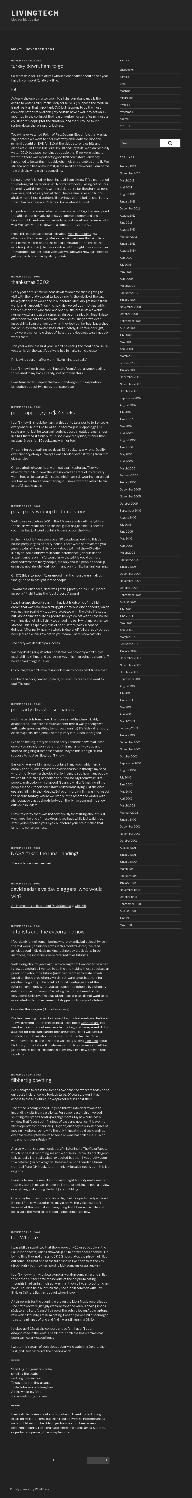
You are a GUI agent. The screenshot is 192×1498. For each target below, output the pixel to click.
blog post (91, 1041)
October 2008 (129, 313)
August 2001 (128, 847)
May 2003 (126, 707)
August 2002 (128, 770)
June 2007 (126, 419)
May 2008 (126, 342)
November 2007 (130, 384)
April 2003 (126, 714)
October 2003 (129, 672)
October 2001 (128, 840)
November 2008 (130, 306)
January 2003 (128, 735)
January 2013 (128, 201)
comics (124, 76)
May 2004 (126, 622)
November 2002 (130, 749)
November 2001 (130, 833)
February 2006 (129, 475)
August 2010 (128, 250)
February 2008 (129, 363)
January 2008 (128, 370)
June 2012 (126, 222)
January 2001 (128, 854)
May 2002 (126, 791)
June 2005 (126, 531)
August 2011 (127, 229)
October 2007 (129, 391)
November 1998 (130, 889)
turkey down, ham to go (37, 66)
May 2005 (126, 538)
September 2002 (130, 763)
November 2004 (130, 580)
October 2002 (129, 756)
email (123, 83)
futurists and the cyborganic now (48, 932)
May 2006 (126, 454)
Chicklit (80, 906)
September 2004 (131, 594)
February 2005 (129, 559)
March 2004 (127, 637)
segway (62, 1009)
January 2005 (128, 566)
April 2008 (126, 349)
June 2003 (126, 700)
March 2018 (127, 180)
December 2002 (130, 742)
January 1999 (128, 882)
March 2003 (127, 721)
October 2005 (129, 503)
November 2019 (130, 173)
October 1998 (128, 896)
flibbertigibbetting (31, 1080)
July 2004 (126, 608)
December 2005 (130, 489)
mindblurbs (126, 97)
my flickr (125, 104)
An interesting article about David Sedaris (41, 906)
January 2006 (128, 482)
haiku (57, 382)
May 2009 (126, 271)
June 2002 (126, 784)
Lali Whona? (24, 1237)
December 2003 (130, 658)
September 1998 (130, 903)
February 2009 (129, 292)
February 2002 (129, 812)
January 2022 (128, 166)
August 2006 (128, 440)
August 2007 (128, 405)
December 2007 (130, 377)
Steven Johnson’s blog (53, 1018)
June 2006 (126, 447)
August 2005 (128, 517)
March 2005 (127, 552)
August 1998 (128, 910)
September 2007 (130, 398)
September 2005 (131, 510)
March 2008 (127, 355)
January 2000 (128, 861)
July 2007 (125, 412)
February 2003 (129, 728)
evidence (24, 863)
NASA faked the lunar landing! (44, 853)
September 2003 (130, 679)
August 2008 (128, 328)
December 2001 (130, 826)
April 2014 (126, 187)
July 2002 (125, 777)
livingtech (35, 13)
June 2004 (126, 615)
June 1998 (126, 918)
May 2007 (126, 426)
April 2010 (126, 257)
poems (124, 118)
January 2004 (128, 651)
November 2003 (130, 665)
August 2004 (128, 601)
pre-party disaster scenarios (42, 709)
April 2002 (126, 798)
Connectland (90, 1023)
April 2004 (126, 630)
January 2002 (128, 819)
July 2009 (126, 264)
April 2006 (126, 461)
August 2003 (128, 686)
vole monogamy (79, 234)
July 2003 (125, 693)
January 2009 (128, 299)
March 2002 (127, 805)
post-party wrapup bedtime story (48, 511)
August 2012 (128, 215)
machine (125, 90)
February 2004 (129, 643)
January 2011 (127, 243)
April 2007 (126, 433)
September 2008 (131, 320)
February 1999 (128, 875)
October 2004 (129, 587)
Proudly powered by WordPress (29, 1489)
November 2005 (130, 496)
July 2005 (126, 524)
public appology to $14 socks (43, 413)
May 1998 (126, 925)
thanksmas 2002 (30, 282)
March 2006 (127, 468)
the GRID (125, 126)
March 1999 (127, 868)
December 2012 (130, 208)
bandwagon (70, 382)
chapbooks (127, 69)
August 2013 (128, 194)
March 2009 (127, 285)
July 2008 (126, 334)
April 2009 (126, 278)
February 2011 (128, 236)
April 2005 (126, 545)
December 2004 (130, 573)
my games (126, 111)
